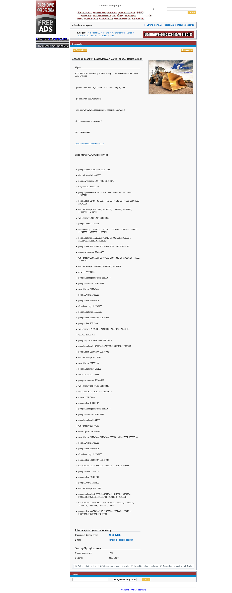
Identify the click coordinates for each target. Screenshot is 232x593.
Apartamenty (117, 33)
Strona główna (153, 25)
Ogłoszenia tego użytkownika (116, 566)
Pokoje (106, 33)
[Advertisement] (46, 102)
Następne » (187, 50)
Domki (129, 33)
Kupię (81, 35)
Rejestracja (169, 25)
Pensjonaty (95, 33)
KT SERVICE (115, 535)
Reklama (142, 590)
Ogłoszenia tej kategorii (88, 566)
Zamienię (103, 35)
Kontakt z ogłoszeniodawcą (121, 540)
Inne (112, 35)
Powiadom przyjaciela (172, 566)
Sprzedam (91, 35)
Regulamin (124, 590)
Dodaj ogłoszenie (185, 25)
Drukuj (190, 566)
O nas (134, 590)
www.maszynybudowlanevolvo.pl (89, 144)
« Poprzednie (80, 50)
